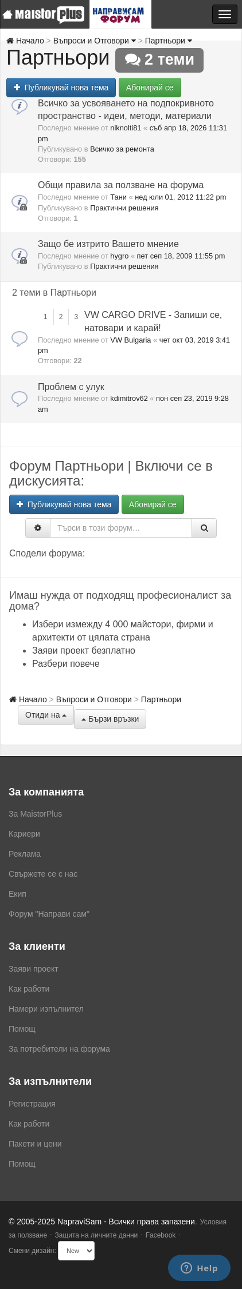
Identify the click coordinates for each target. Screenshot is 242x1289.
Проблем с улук (71, 387)
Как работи (29, 988)
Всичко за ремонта (122, 149)
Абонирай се (150, 87)
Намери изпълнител (46, 1008)
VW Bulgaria (130, 340)
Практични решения (124, 208)
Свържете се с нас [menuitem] (43, 873)
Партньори (168, 40)
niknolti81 (125, 128)
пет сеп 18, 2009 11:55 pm (181, 256)
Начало (25, 40)
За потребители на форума (59, 1048)
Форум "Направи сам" (49, 913)
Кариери (24, 833)
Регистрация (32, 1103)
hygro (119, 256)
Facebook (161, 1235)
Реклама (25, 853)
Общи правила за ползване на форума (121, 185)
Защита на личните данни (96, 1235)
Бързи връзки (110, 718)
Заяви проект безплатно (83, 650)
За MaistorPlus (35, 813)
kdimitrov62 (128, 398)
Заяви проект (33, 968)
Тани (118, 197)
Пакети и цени (35, 1143)
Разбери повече (66, 664)
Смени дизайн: (32, 1251)
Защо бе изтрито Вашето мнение (108, 244)
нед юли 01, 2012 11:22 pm (180, 197)
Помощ (22, 1028)
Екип (17, 893)
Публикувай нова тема (61, 87)
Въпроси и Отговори (94, 40)
